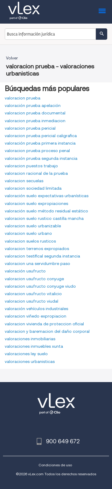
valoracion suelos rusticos (30, 241)
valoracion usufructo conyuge (34, 278)
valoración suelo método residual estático (46, 211)
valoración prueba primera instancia (40, 143)
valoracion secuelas (24, 180)
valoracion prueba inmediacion (35, 120)
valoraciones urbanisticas (30, 361)
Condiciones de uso (55, 465)
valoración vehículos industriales (36, 308)
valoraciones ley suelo (26, 353)
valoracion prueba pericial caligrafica (41, 135)
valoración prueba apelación (33, 105)
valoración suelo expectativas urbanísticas (46, 195)
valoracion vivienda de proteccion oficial (44, 323)
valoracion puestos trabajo (31, 165)
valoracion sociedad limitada (33, 188)
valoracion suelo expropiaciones (36, 203)
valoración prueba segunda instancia (41, 158)
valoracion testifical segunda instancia (42, 256)
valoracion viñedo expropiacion (35, 316)
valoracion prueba (22, 98)
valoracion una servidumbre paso (37, 263)
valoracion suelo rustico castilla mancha (44, 218)
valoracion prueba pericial (30, 128)
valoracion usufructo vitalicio (33, 293)
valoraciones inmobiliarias (30, 338)
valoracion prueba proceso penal (37, 150)
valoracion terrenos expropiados (37, 248)
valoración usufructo (25, 271)
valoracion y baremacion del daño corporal (47, 331)
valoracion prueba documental (35, 113)
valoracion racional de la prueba (36, 173)
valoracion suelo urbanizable (33, 225)
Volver (12, 58)
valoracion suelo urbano (28, 233)
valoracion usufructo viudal (31, 301)
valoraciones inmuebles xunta (34, 346)
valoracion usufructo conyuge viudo (40, 286)
